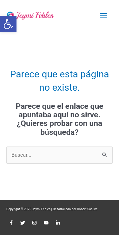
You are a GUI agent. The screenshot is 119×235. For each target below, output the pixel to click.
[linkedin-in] (58, 223)
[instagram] (35, 223)
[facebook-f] (11, 223)
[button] (8, 24)
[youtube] (47, 223)
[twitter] (23, 223)
